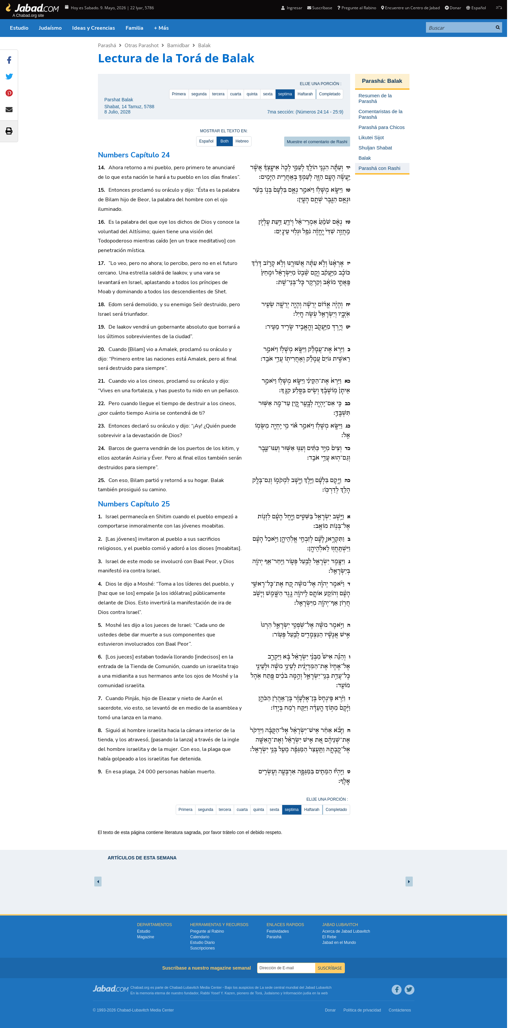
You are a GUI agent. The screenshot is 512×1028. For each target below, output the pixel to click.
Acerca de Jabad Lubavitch (346, 931)
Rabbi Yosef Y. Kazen (217, 993)
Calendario (199, 937)
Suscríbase (319, 8)
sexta (268, 94)
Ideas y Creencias (93, 28)
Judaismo (272, 993)
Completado (330, 94)
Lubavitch (191, 987)
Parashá (107, 45)
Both (225, 141)
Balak (204, 45)
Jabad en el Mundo (339, 942)
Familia (134, 28)
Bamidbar (178, 45)
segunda (199, 94)
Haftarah (305, 94)
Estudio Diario (202, 942)
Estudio (19, 28)
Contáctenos (400, 1010)
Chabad (175, 987)
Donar (453, 8)
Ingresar (291, 8)
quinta (252, 94)
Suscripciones (202, 948)
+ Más (161, 28)
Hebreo (242, 141)
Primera (179, 94)
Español (476, 8)
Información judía (298, 993)
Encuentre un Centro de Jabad (410, 8)
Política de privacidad (362, 1010)
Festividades (278, 931)
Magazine (145, 937)
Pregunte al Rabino (356, 8)
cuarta (235, 94)
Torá (258, 993)
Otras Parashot (142, 45)
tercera (218, 94)
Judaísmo (50, 28)
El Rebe (329, 937)
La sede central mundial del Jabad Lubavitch (296, 987)
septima (285, 94)
